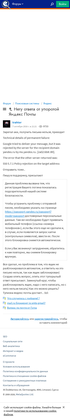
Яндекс (47, 103)
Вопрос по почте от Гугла (22, 307)
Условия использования (16, 366)
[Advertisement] (35, 18)
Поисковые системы (27, 103)
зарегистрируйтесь (46, 318)
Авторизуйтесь (20, 318)
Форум (7, 103)
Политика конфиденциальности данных (25, 371)
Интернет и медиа (13, 351)
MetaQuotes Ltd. (25, 394)
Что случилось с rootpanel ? (23, 298)
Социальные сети (12, 341)
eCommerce (9, 355)
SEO (5, 336)
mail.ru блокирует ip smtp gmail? (26, 303)
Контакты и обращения (16, 385)
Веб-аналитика (11, 346)
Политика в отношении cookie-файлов (24, 376)
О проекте (8, 361)
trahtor (17, 122)
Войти (62, 4)
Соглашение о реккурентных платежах (24, 380)
